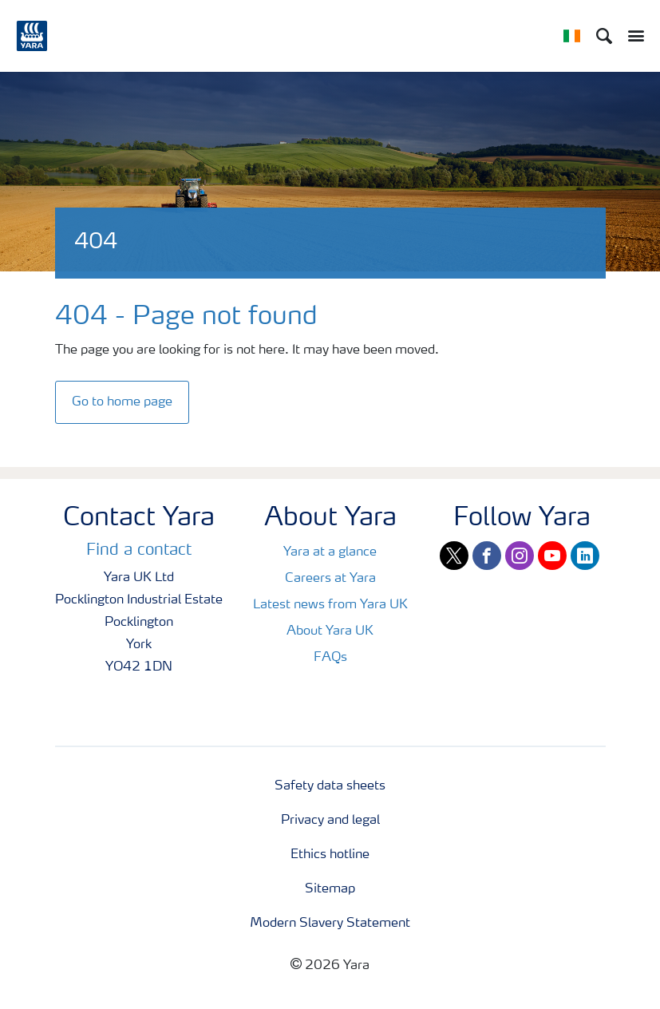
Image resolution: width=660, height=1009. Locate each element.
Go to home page (122, 402)
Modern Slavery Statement (330, 923)
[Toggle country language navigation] (571, 36)
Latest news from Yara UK (330, 605)
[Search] (604, 36)
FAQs (330, 657)
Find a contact (139, 551)
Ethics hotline (330, 855)
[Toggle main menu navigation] (632, 36)
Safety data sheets (330, 786)
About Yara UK (330, 631)
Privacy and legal (330, 820)
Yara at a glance (330, 552)
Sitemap (330, 889)
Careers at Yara (330, 578)
